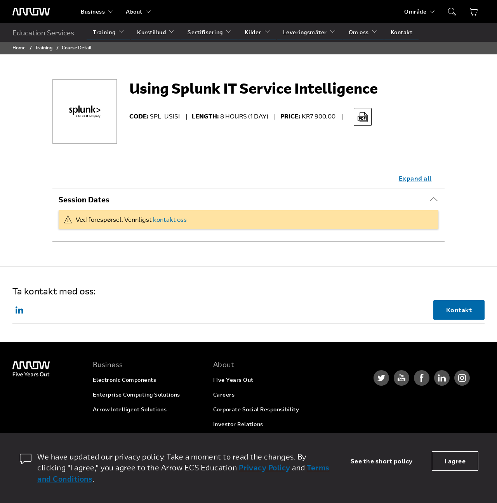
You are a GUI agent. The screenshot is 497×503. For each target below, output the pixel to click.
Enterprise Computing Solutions (136, 394)
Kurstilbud (151, 32)
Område (415, 11)
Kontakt (402, 32)
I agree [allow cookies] (455, 461)
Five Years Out (233, 379)
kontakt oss (170, 219)
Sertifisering (205, 32)
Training (104, 32)
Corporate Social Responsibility (256, 409)
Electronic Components (124, 379)
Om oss (359, 32)
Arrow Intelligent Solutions (130, 409)
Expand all (415, 178)
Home (19, 47)
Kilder (253, 32)
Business (93, 11)
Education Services (43, 32)
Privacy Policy (264, 467)
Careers (224, 394)
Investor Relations (238, 424)
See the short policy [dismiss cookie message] (382, 461)
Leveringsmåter (305, 32)
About (134, 11)
